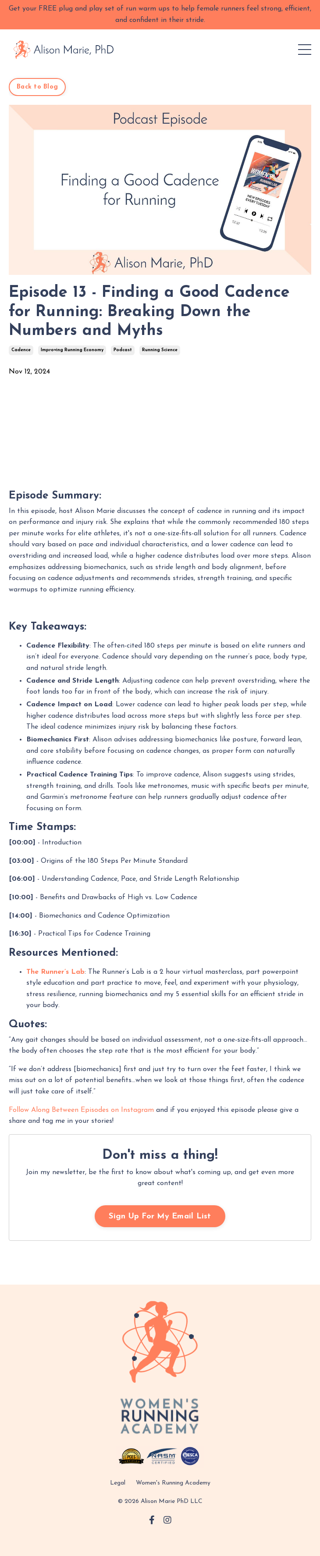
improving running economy (72, 350)
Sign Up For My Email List (160, 1216)
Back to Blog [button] (37, 87)
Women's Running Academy (173, 1483)
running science (160, 350)
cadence (21, 350)
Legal (117, 1483)
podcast (123, 350)
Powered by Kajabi (160, 1533)
